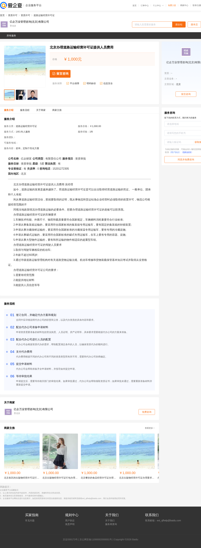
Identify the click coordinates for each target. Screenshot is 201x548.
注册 (199, 5)
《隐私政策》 (187, 152)
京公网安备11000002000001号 (96, 539)
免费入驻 (172, 5)
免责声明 (70, 524)
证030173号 (71, 539)
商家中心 (184, 5)
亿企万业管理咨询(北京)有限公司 (29, 21)
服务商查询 (111, 524)
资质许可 (12, 15)
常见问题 (30, 520)
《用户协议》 (175, 152)
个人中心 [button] (158, 5)
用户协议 (70, 520)
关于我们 (110, 520)
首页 (134, 6)
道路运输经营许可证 (44, 15)
